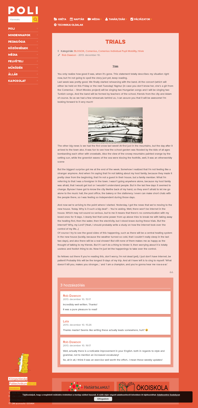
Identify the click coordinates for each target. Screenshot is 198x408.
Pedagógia (23, 42)
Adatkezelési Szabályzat (168, 395)
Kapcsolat (23, 81)
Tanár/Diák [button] (116, 19)
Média (23, 55)
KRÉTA (60, 19)
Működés (23, 68)
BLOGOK (79, 51)
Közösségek (23, 48)
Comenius (91, 51)
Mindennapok (23, 35)
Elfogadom (103, 399)
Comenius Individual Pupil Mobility (117, 51)
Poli (23, 28)
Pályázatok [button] (141, 19)
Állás (23, 74)
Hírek (141, 51)
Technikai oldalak (68, 24)
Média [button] (95, 19)
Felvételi (23, 61)
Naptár (77, 19)
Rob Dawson (69, 55)
